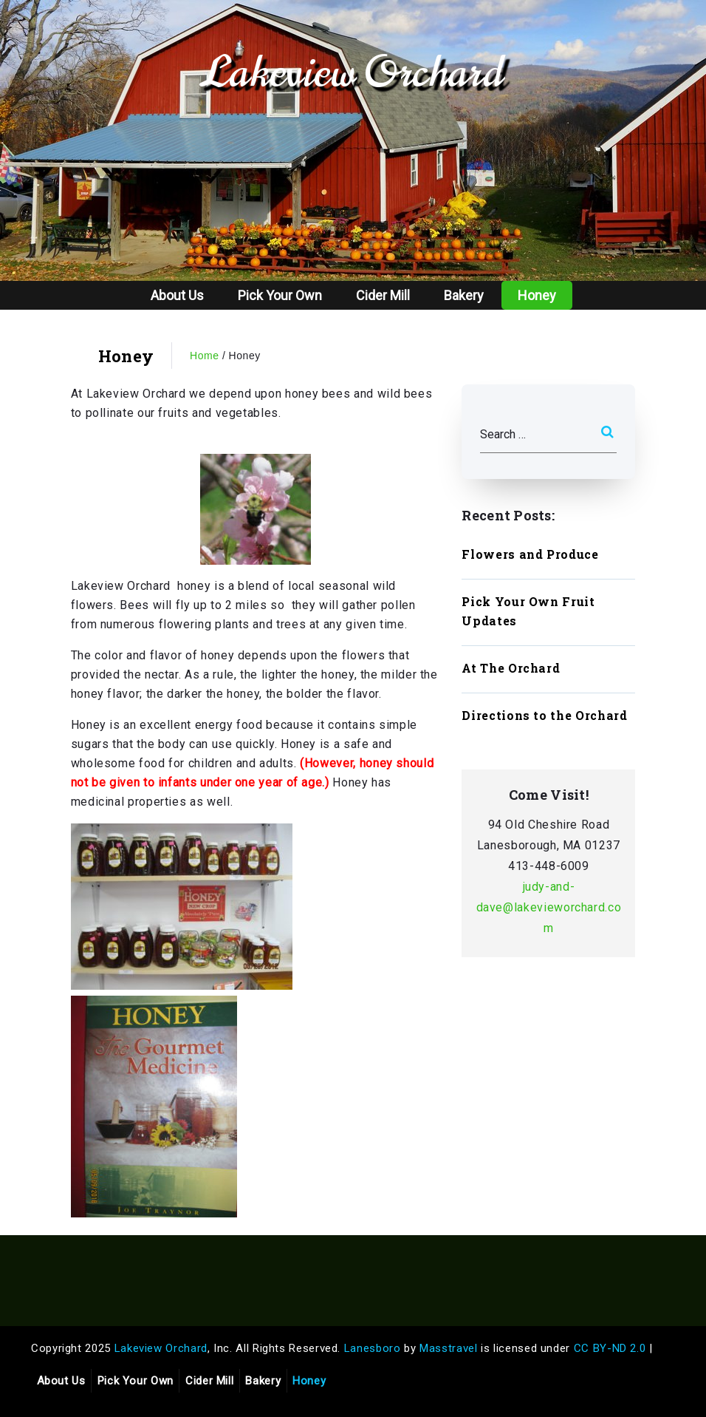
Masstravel (448, 1348)
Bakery (464, 295)
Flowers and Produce (530, 554)
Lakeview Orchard (352, 72)
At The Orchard (511, 668)
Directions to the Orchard (544, 715)
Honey (537, 295)
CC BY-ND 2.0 (610, 1348)
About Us (177, 295)
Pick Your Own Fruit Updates (528, 611)
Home (204, 355)
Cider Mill (383, 295)
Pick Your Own (280, 295)
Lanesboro (372, 1348)
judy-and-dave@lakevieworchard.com (549, 907)
